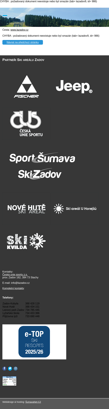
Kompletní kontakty (13, 288)
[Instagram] (16, 369)
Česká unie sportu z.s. (15, 274)
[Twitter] (10, 369)
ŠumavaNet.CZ (33, 402)
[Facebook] (4, 369)
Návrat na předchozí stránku (23, 42)
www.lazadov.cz (20, 29)
